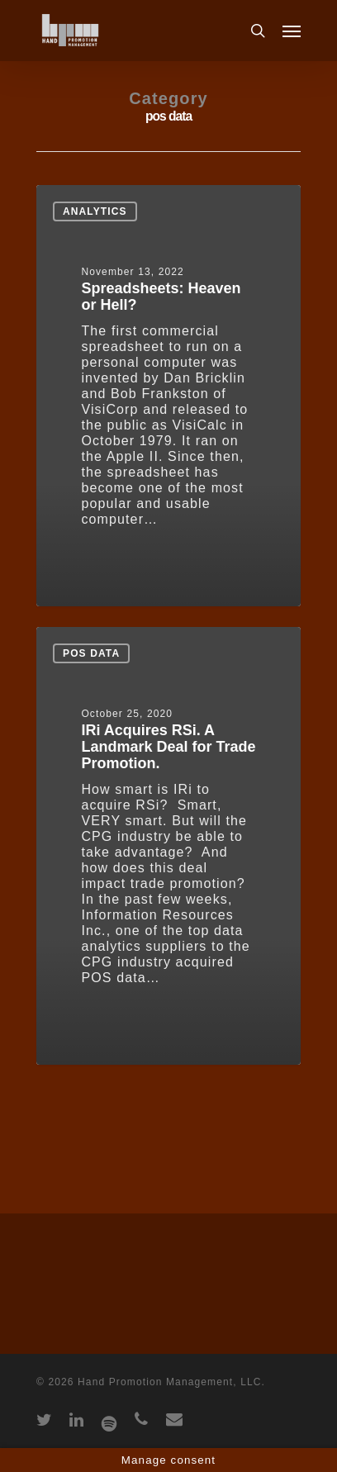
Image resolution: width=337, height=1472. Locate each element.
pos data (91, 653)
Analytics (95, 211)
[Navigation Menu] (291, 30)
